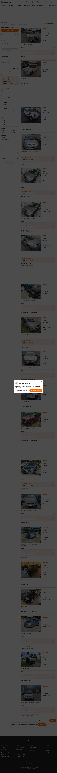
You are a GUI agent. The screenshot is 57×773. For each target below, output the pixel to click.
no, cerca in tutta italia (22, 390)
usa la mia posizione (36, 390)
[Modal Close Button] (41, 382)
